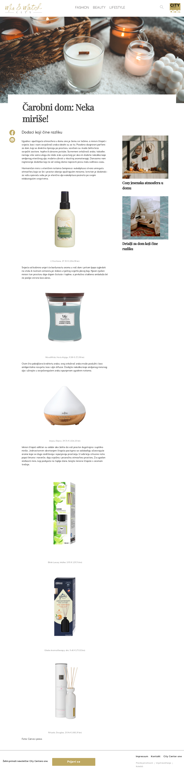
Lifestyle (117, 7)
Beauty (99, 7)
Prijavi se (73, 761)
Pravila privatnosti (144, 763)
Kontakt (156, 756)
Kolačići (139, 766)
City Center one (172, 756)
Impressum (142, 756)
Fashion (82, 7)
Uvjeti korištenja (163, 763)
